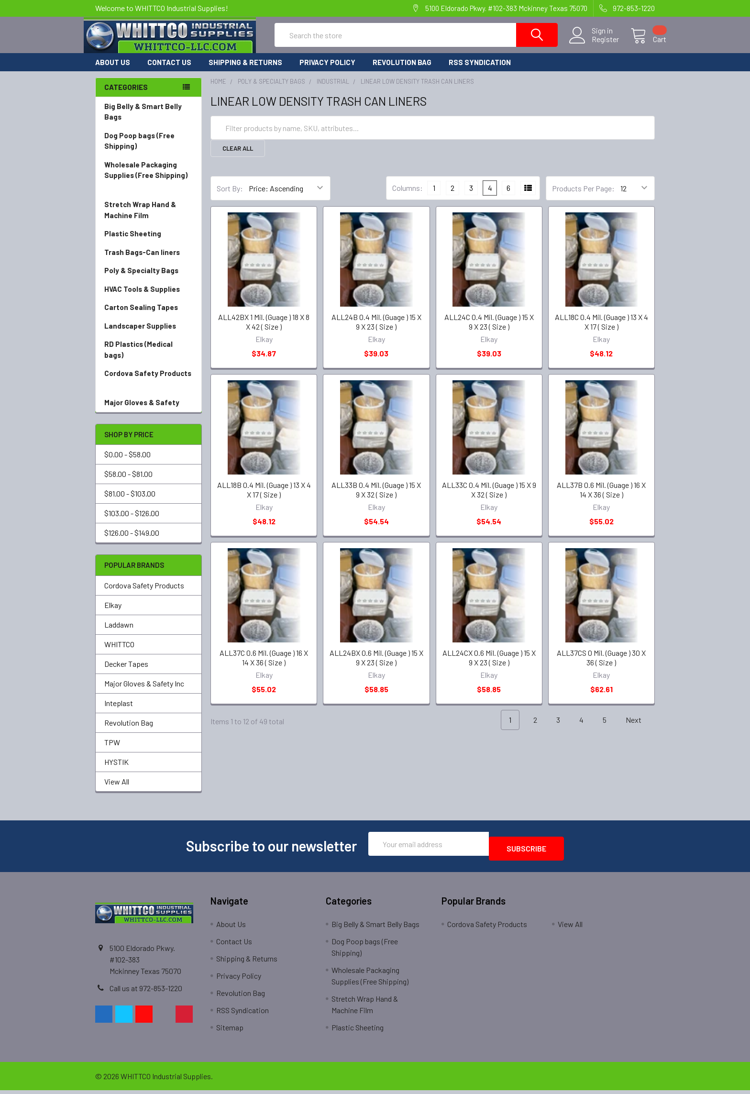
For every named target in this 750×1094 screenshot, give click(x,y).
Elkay (112, 613)
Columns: (407, 196)
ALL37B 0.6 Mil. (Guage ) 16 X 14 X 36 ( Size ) (601, 498)
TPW (112, 750)
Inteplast (118, 711)
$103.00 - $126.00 (131, 521)
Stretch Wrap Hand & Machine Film (148, 219)
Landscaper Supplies (148, 334)
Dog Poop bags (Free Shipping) (148, 150)
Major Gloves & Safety (148, 411)
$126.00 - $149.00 (131, 541)
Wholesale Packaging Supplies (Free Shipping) (148, 184)
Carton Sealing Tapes (148, 315)
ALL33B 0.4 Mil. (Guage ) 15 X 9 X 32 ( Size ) (376, 498)
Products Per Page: (583, 196)
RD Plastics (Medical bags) (148, 358)
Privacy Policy (327, 70)
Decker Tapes (126, 672)
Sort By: (230, 196)
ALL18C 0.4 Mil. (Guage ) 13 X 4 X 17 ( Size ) (601, 330)
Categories (126, 95)
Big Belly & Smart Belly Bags (143, 120)
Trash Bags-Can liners (148, 260)
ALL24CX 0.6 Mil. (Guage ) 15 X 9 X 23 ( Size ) (489, 666)
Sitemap (229, 1031)
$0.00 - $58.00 (127, 462)
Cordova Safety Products (148, 387)
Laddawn (118, 633)
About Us (112, 70)
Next (639, 729)
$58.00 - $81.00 (128, 482)
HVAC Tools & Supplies (148, 297)
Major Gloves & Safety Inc (144, 691)
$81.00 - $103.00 (129, 502)
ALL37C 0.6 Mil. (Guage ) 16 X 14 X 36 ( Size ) (264, 666)
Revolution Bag (402, 70)
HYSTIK (116, 770)
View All (116, 790)
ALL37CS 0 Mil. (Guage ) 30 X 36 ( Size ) (601, 666)
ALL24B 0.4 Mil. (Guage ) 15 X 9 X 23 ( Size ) (376, 330)
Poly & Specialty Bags (148, 279)
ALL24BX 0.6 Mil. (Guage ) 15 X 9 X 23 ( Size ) (376, 666)
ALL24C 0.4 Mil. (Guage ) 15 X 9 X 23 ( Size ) (489, 330)
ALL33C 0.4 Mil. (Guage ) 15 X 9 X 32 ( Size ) (489, 498)
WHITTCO (119, 652)
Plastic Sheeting (148, 242)
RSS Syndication (480, 70)
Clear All (237, 157)
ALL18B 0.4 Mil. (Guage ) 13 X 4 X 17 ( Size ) (264, 498)
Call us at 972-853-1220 (146, 991)
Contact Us (169, 70)
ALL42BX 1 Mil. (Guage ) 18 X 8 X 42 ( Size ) (263, 330)
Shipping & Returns (245, 70)
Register (593, 45)
